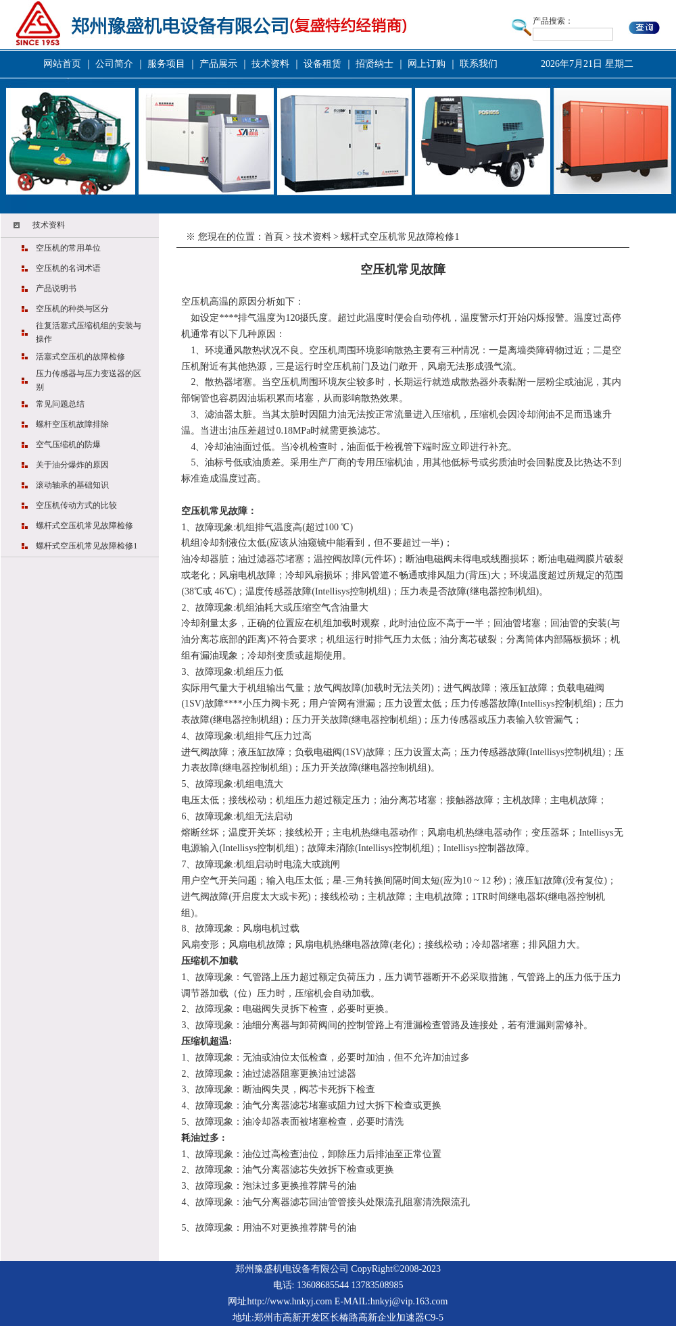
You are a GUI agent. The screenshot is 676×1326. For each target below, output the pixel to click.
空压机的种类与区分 (72, 308)
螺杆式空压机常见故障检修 (84, 525)
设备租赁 (322, 64)
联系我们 (479, 64)
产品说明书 (56, 288)
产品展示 (218, 64)
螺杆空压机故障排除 (72, 424)
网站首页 (62, 64)
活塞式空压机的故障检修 (80, 356)
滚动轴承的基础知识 (72, 485)
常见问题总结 (60, 404)
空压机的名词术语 (68, 268)
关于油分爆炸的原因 (72, 464)
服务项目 (166, 64)
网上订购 (426, 64)
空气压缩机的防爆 (68, 444)
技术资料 (270, 64)
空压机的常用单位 (68, 248)
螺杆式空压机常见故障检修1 (86, 546)
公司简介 (114, 64)
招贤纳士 (374, 64)
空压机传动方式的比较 (76, 505)
